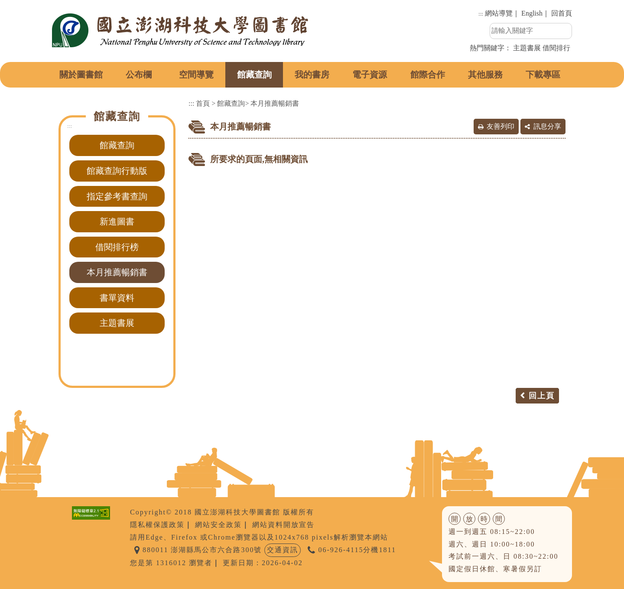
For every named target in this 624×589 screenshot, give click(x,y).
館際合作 (427, 74)
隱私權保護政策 (157, 524)
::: (480, 13)
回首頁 (561, 13)
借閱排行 (556, 48)
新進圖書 (117, 221)
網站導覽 (499, 13)
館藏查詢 (254, 74)
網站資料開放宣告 (283, 524)
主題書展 (527, 48)
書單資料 (117, 298)
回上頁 (542, 395)
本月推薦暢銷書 (117, 272)
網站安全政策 (218, 524)
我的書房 (312, 74)
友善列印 (500, 126)
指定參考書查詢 (117, 196)
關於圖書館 (81, 74)
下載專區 (543, 74)
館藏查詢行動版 (117, 171)
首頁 (203, 103)
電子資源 (369, 74)
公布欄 (139, 74)
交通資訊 (282, 549)
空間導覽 (196, 74)
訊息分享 (547, 126)
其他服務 (485, 74)
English (532, 13)
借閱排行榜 (117, 247)
